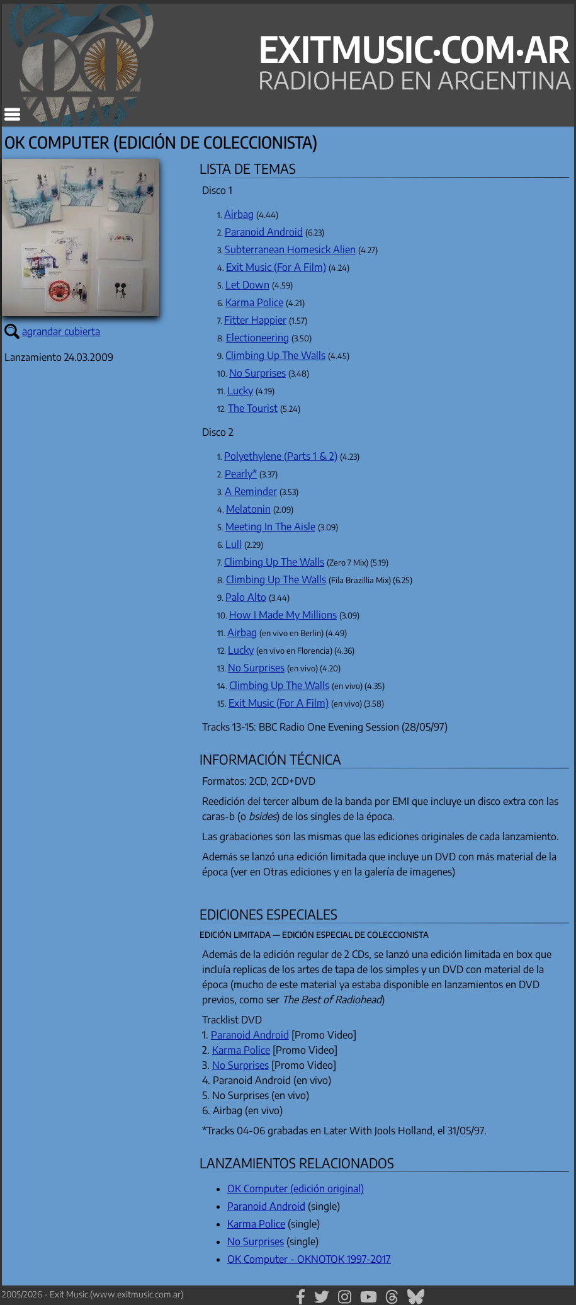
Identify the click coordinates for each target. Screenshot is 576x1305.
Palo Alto (245, 597)
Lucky (240, 390)
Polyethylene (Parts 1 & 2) (280, 456)
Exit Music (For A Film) (276, 267)
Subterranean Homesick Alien (290, 249)
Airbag (239, 214)
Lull (233, 544)
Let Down (247, 284)
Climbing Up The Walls (275, 355)
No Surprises (257, 373)
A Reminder (251, 491)
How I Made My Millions (283, 614)
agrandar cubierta (61, 331)
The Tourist (253, 408)
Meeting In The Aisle (270, 526)
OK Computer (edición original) (295, 1188)
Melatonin (248, 509)
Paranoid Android (264, 231)
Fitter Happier (255, 320)
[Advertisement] (96, 832)
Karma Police (254, 302)
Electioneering (257, 337)
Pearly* (241, 473)
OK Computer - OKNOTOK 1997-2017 (309, 1259)
